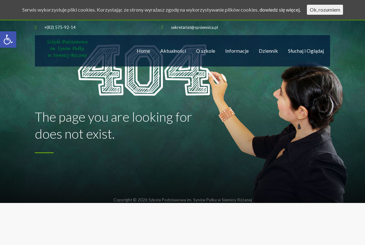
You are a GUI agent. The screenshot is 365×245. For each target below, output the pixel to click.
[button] (8, 39)
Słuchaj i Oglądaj (306, 51)
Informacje (237, 51)
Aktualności (173, 51)
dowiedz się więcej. (280, 10)
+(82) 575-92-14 (60, 27)
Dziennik (268, 51)
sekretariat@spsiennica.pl (194, 27)
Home (143, 51)
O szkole (205, 51)
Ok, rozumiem (325, 10)
